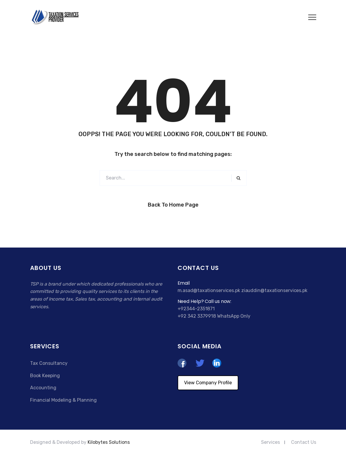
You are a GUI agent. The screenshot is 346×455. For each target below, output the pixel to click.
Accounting (43, 387)
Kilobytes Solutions (109, 442)
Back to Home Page (173, 205)
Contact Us (303, 442)
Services (270, 442)
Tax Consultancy (49, 363)
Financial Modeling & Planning (63, 400)
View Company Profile (208, 382)
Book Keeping (45, 375)
